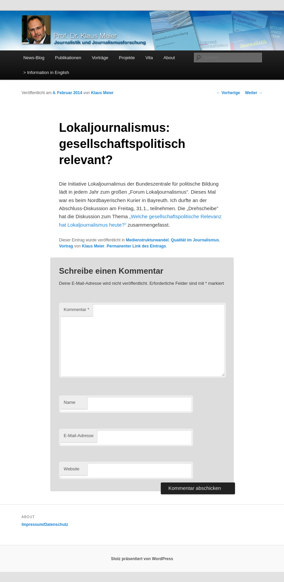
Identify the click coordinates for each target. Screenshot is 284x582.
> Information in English (46, 72)
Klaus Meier (102, 92)
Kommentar (76, 309)
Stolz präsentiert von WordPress (142, 558)
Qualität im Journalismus (195, 240)
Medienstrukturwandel (147, 240)
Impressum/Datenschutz (44, 524)
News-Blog (33, 57)
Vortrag (66, 246)
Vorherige (228, 92)
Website (72, 468)
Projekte (127, 57)
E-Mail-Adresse (79, 435)
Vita (149, 57)
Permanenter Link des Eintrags (136, 246)
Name (70, 402)
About (169, 57)
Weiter (254, 92)
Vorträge (100, 57)
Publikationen (68, 57)
